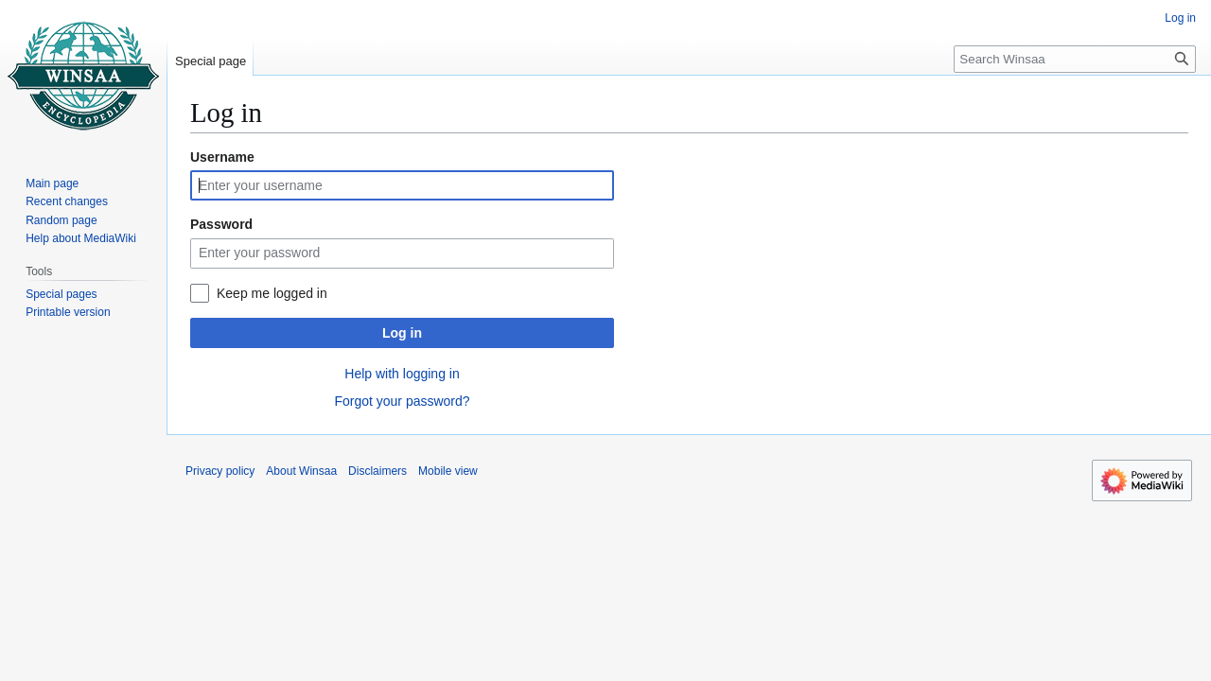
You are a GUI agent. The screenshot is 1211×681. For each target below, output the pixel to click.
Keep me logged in (272, 293)
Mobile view (448, 471)
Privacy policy (219, 471)
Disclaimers (377, 471)
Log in (402, 332)
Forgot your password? (401, 401)
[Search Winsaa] (1075, 59)
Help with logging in (401, 373)
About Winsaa (301, 471)
